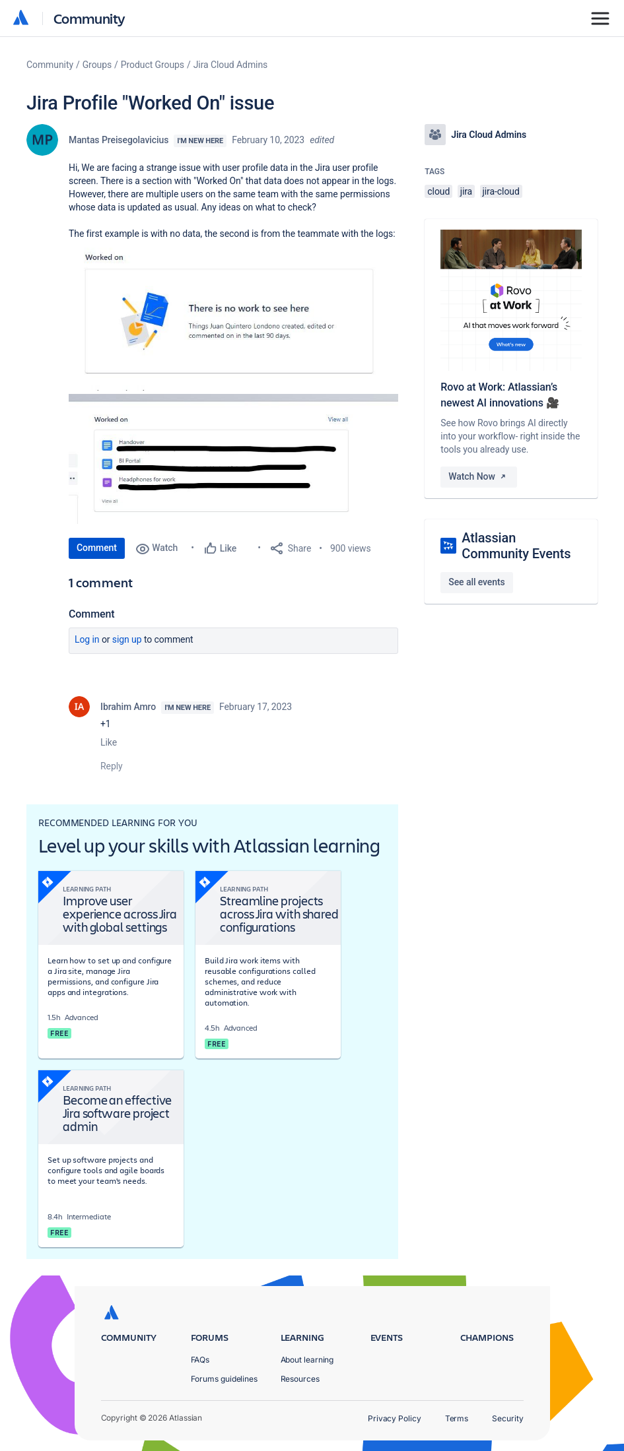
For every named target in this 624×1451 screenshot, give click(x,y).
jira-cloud (501, 191)
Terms (457, 1418)
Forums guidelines (224, 1379)
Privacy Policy (394, 1418)
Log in (87, 639)
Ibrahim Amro (128, 706)
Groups (97, 64)
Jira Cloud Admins (230, 64)
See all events (476, 582)
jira (466, 191)
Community (89, 18)
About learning (307, 1360)
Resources (300, 1379)
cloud (438, 191)
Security (507, 1418)
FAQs (200, 1360)
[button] (233, 315)
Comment (97, 547)
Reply (111, 766)
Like (108, 742)
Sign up (127, 639)
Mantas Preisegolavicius (118, 140)
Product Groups (152, 64)
